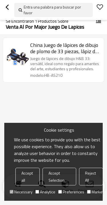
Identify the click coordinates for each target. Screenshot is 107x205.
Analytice (45, 192)
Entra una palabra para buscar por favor (52, 10)
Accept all (27, 176)
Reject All (90, 176)
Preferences (71, 192)
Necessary (21, 192)
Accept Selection (56, 176)
